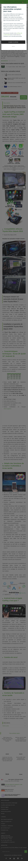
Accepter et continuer (13, 42)
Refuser (13, 46)
